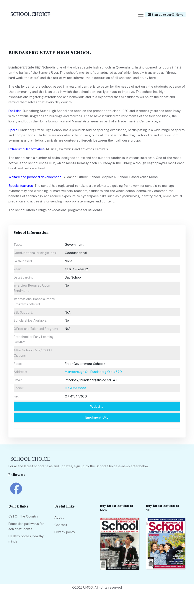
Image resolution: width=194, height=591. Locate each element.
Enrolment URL (97, 417)
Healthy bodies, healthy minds (26, 539)
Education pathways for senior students (26, 526)
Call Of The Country (23, 516)
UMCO (88, 587)
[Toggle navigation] (141, 14)
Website (97, 406)
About (59, 517)
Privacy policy (64, 532)
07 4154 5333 (75, 388)
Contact (60, 525)
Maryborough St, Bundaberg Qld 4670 (93, 372)
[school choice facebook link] (16, 491)
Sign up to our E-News (167, 14)
